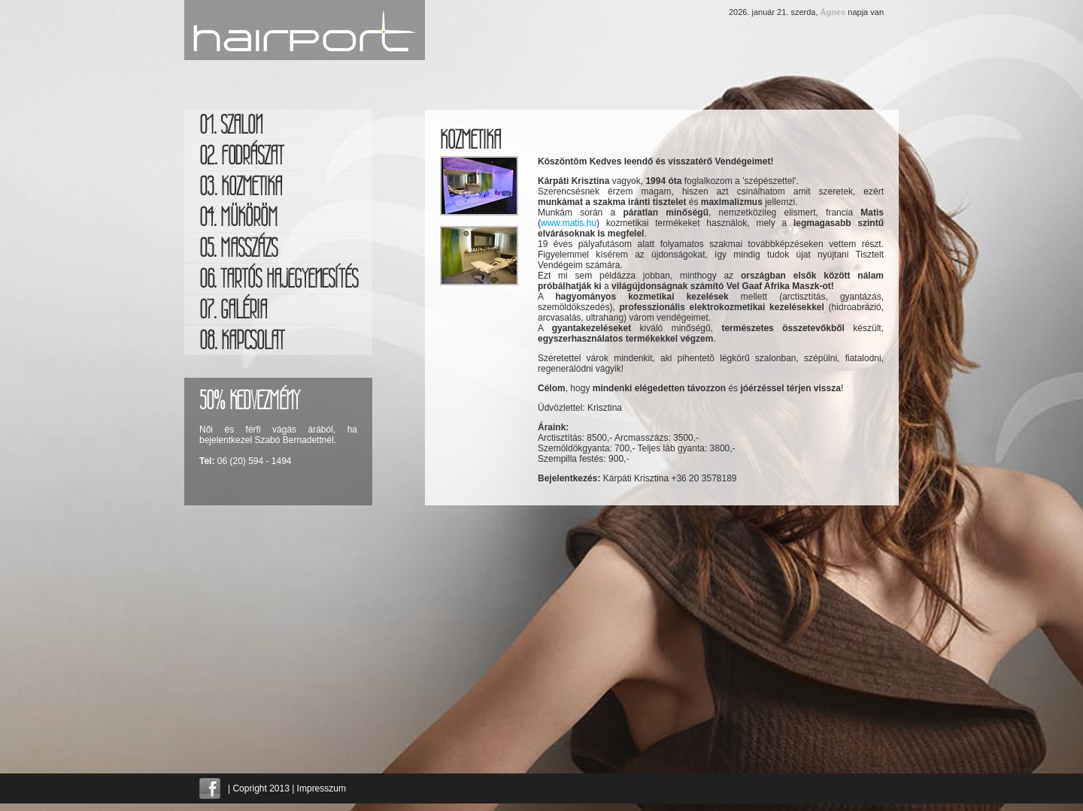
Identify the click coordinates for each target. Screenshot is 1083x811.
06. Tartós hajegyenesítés (278, 279)
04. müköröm (238, 217)
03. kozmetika (240, 186)
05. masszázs (238, 248)
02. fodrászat (241, 155)
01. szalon (230, 125)
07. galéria (233, 309)
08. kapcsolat (241, 340)
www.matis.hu (568, 223)
